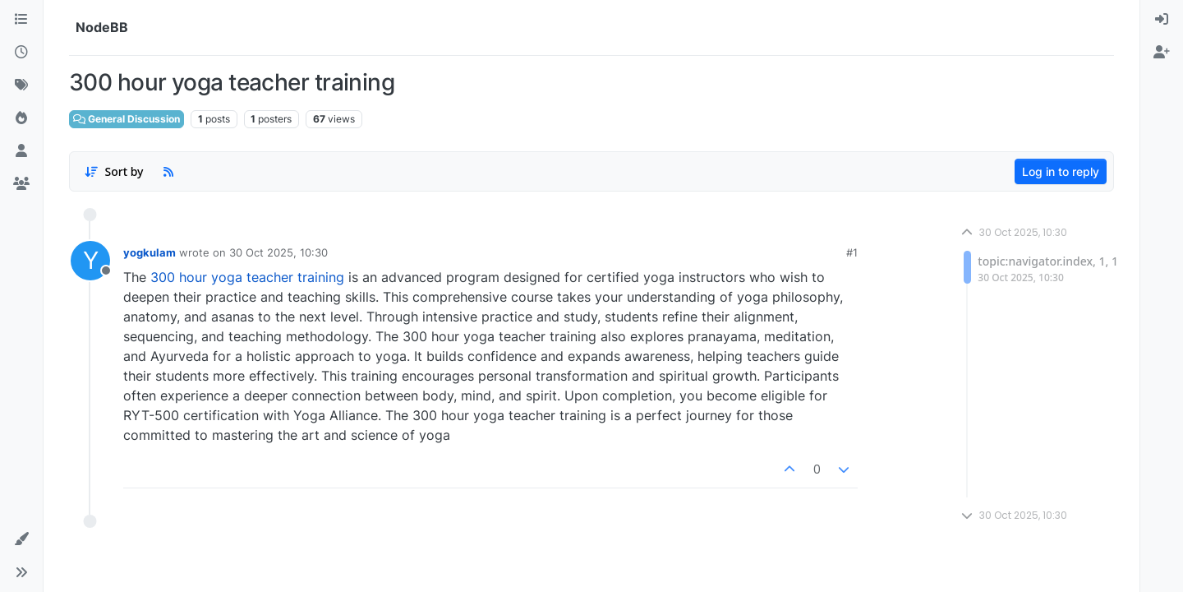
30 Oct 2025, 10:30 (278, 252)
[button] (21, 539)
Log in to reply (1060, 171)
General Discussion (126, 119)
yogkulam (149, 252)
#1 (852, 252)
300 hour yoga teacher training (247, 277)
